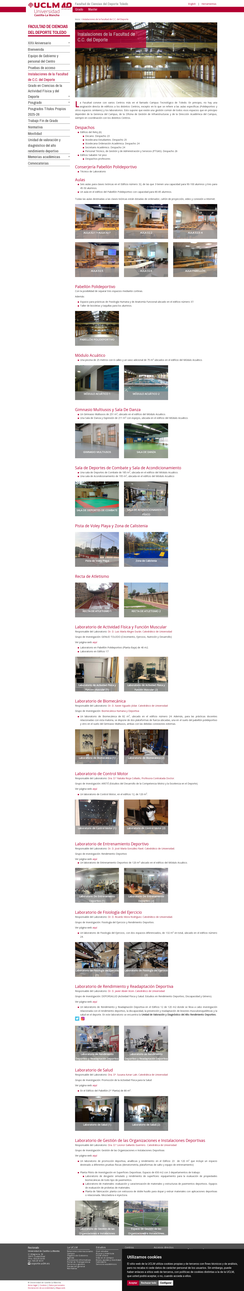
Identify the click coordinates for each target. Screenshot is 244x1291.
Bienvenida (36, 49)
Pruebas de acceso (41, 67)
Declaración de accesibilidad (41, 1288)
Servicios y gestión (76, 1264)
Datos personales (57, 1285)
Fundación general (76, 1266)
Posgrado (35, 102)
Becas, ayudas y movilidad (108, 1260)
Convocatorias (38, 163)
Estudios (101, 1247)
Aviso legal (32, 1285)
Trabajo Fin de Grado (43, 120)
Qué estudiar (102, 1251)
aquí (95, 642)
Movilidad (35, 133)
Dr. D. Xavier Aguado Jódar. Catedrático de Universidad (138, 705)
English (192, 3)
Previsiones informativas (79, 1260)
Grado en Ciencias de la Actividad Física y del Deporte (45, 91)
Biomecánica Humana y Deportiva (120, 711)
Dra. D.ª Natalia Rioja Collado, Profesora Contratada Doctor (141, 778)
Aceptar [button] (133, 1282)
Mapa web (60, 1288)
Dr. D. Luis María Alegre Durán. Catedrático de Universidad (140, 631)
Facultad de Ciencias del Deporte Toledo (101, 4)
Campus (71, 1253)
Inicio (77, 19)
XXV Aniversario (39, 42)
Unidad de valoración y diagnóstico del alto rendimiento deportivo (44, 145)
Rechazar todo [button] (148, 1282)
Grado (79, 9)
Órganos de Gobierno (77, 1255)
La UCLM (72, 1247)
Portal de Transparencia (78, 1262)
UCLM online (102, 1255)
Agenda (70, 1257)
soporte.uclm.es (39, 1263)
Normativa (35, 127)
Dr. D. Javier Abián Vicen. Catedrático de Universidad (136, 991)
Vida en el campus (105, 1257)
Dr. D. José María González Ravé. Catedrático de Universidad (141, 848)
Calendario (101, 1262)
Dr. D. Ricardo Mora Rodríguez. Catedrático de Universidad (140, 916)
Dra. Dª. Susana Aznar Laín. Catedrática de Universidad (138, 1074)
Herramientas (208, 3)
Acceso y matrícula (105, 1253)
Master (92, 9)
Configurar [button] (165, 1282)
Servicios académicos (106, 1264)
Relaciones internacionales (80, 1251)
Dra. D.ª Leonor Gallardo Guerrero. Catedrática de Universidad (142, 1145)
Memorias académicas (44, 156)
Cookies (43, 1285)
